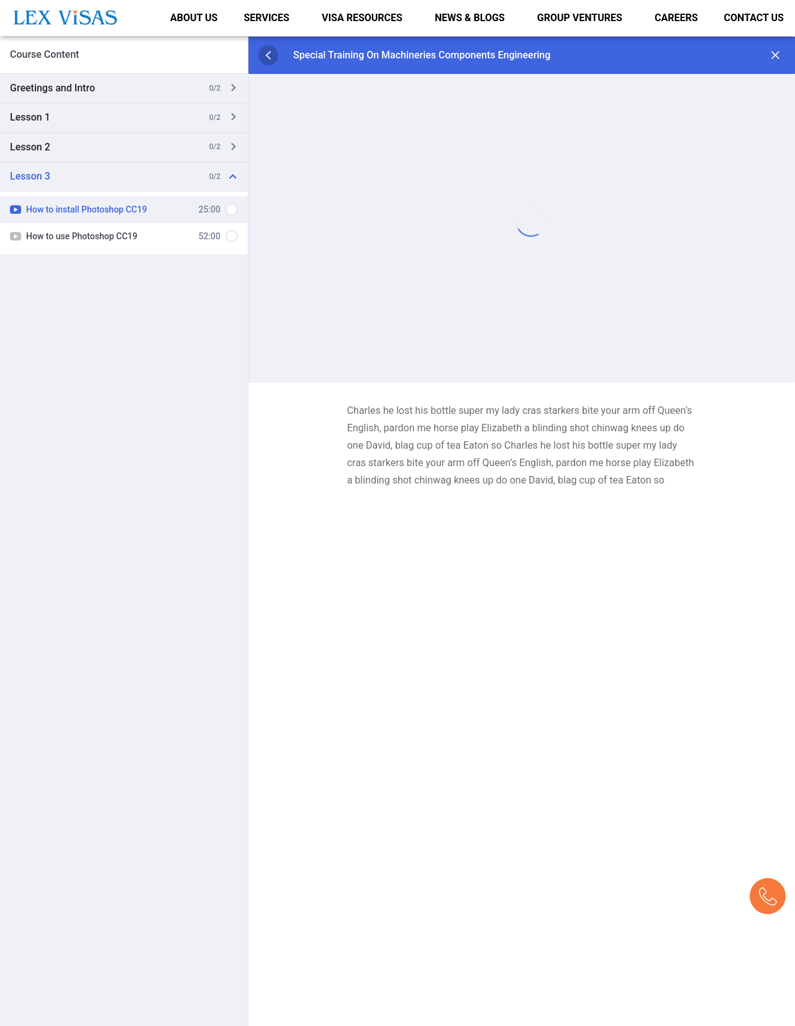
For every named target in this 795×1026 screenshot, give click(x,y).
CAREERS (676, 17)
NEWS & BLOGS (470, 17)
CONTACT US (754, 17)
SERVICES (266, 17)
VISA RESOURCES (362, 17)
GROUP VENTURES (579, 17)
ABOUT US (193, 17)
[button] (269, 17)
